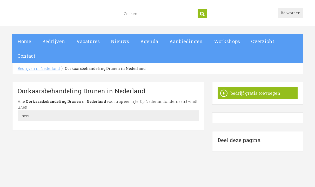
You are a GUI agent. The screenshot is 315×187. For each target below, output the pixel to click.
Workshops (227, 41)
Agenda (149, 41)
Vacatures (88, 41)
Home (24, 41)
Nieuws (120, 41)
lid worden (290, 12)
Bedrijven (53, 41)
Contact (26, 56)
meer (25, 115)
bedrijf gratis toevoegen (255, 93)
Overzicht (262, 41)
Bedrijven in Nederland (77, 14)
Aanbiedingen (186, 41)
